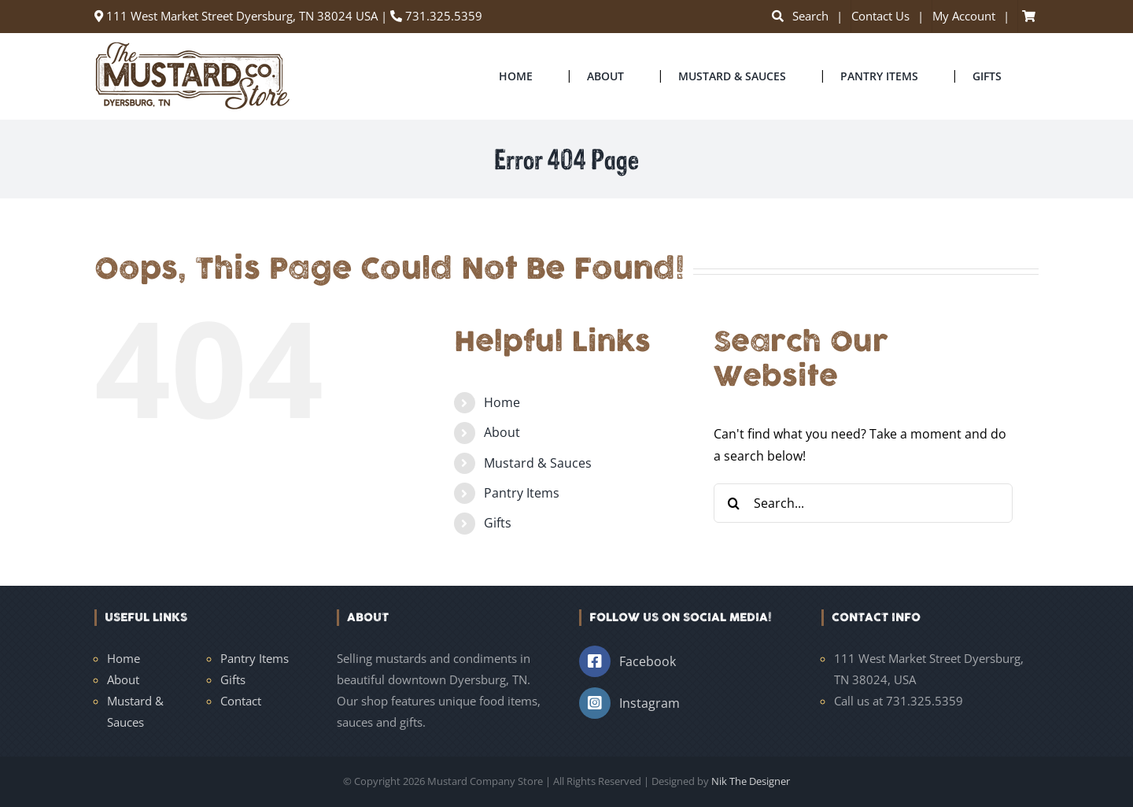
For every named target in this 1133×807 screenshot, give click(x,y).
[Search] (733, 503)
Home (502, 402)
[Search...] (863, 503)
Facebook (647, 661)
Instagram (649, 703)
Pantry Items (521, 493)
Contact (240, 701)
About (502, 432)
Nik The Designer (750, 781)
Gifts (497, 522)
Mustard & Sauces (538, 463)
